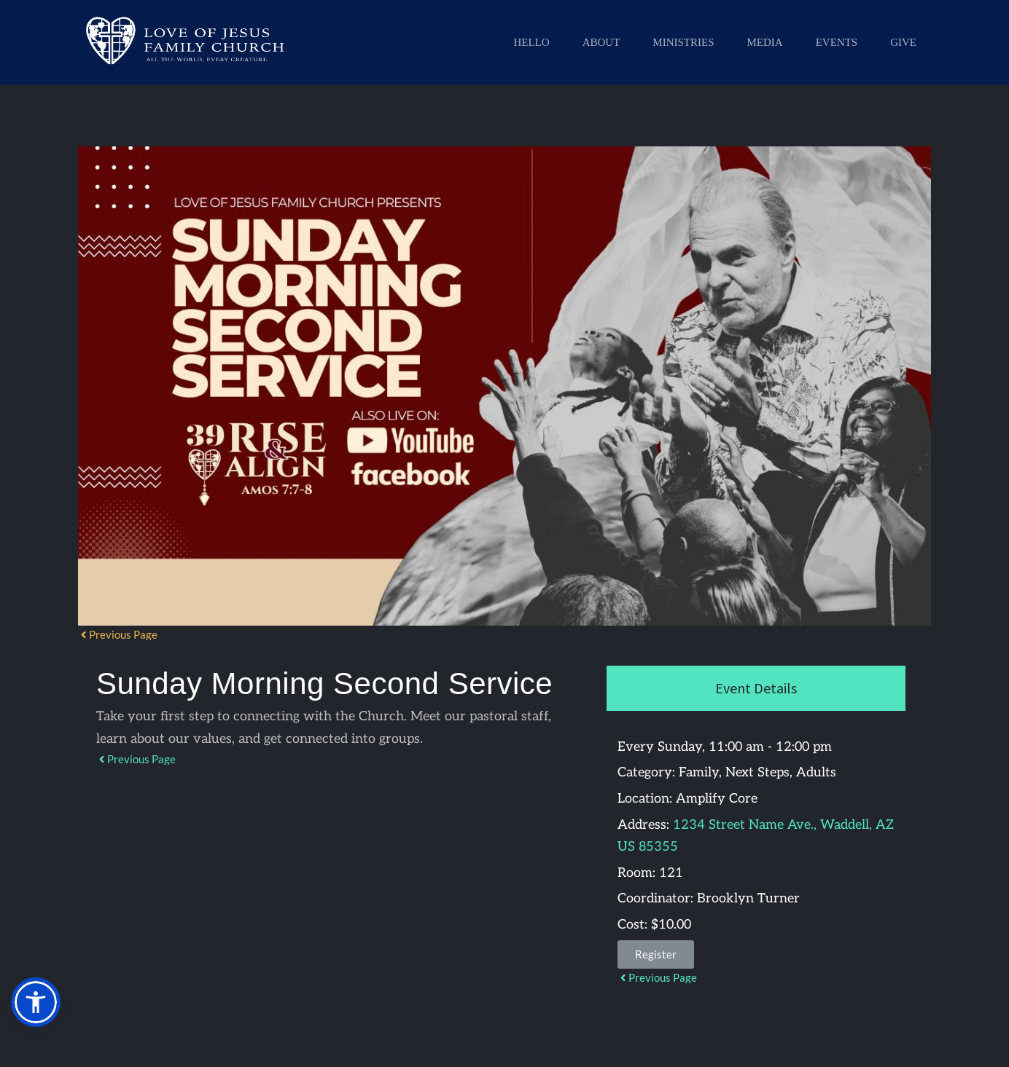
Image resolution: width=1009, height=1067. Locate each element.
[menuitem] (531, 42)
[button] (36, 1002)
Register (656, 954)
